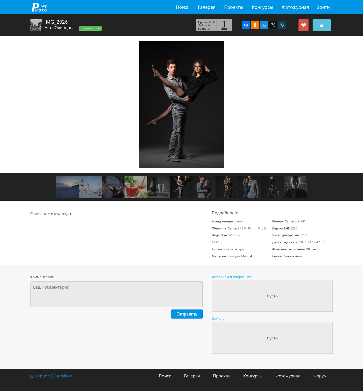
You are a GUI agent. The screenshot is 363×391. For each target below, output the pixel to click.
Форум (320, 376)
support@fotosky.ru (54, 376)
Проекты (233, 7)
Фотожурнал (295, 7)
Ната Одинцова (59, 27)
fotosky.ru (39, 7)
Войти (323, 7)
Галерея (207, 7)
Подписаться (90, 28)
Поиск (182, 7)
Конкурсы (262, 7)
